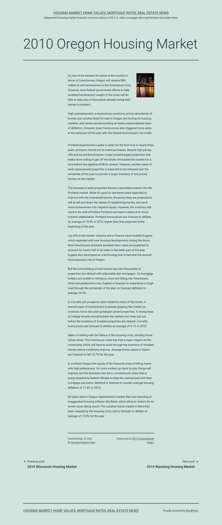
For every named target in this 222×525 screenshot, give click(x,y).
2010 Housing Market (143, 438)
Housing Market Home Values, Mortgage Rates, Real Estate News (111, 13)
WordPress (192, 510)
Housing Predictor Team (83, 442)
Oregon (150, 442)
